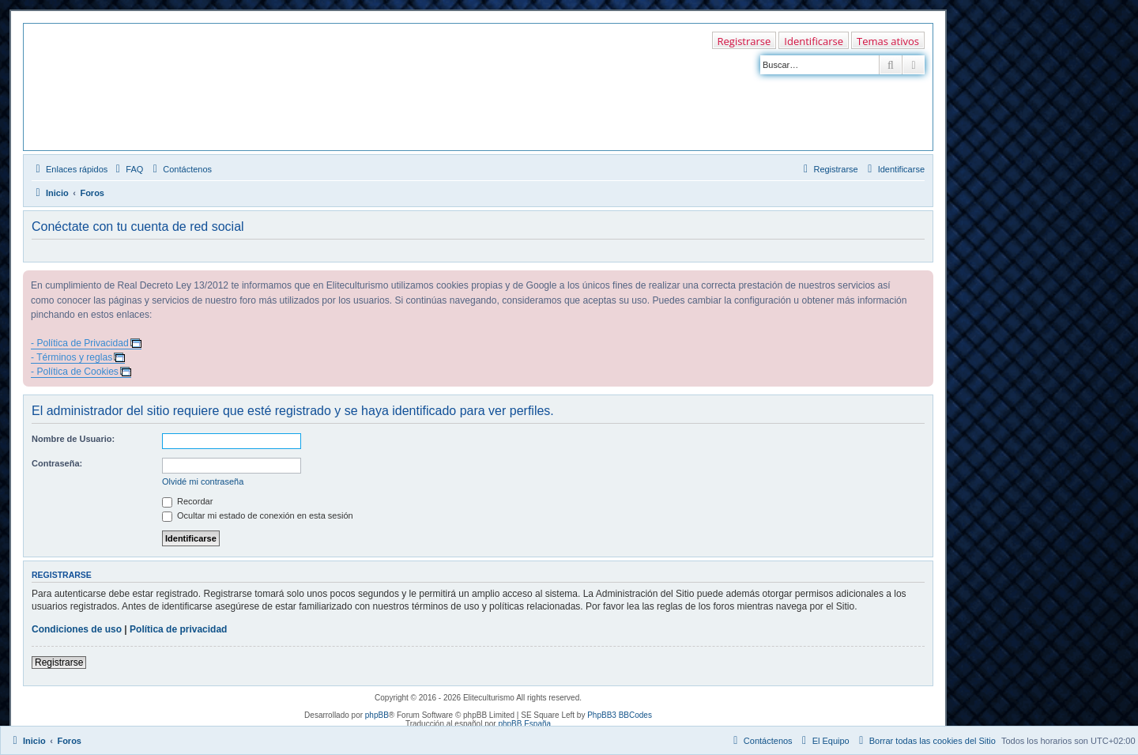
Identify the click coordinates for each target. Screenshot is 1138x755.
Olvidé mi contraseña (202, 481)
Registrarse (744, 41)
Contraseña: (57, 463)
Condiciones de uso (77, 629)
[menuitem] (127, 169)
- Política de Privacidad (80, 343)
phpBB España (524, 723)
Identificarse (813, 41)
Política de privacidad (178, 629)
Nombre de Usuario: (73, 439)
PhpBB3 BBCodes (619, 715)
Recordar (187, 501)
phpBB (377, 715)
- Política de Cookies (75, 371)
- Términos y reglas (71, 357)
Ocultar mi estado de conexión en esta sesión (257, 515)
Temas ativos (888, 41)
